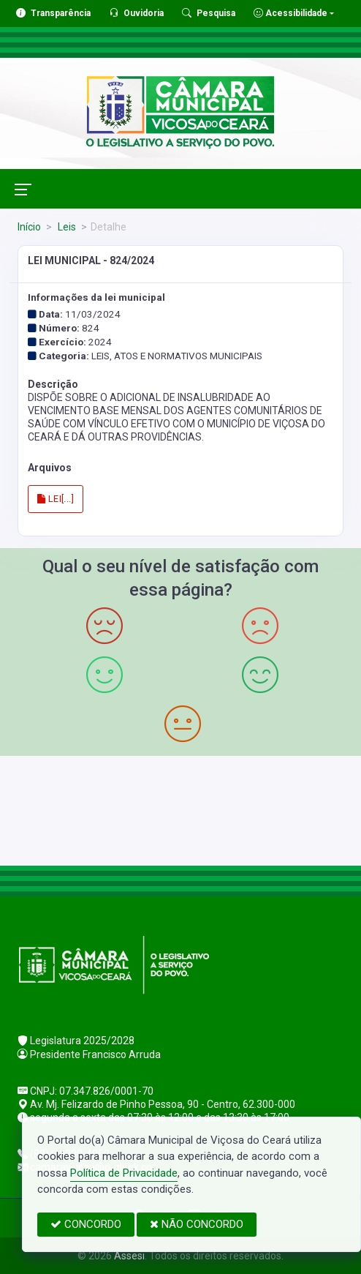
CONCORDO (85, 1224)
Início (29, 227)
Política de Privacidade (124, 1173)
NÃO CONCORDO (196, 1224)
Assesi (129, 1256)
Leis (66, 227)
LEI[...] (55, 498)
